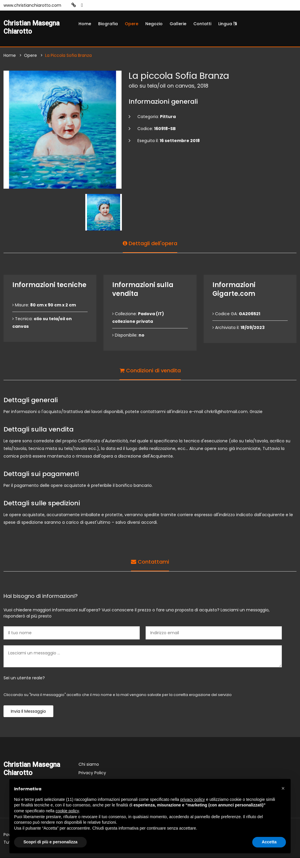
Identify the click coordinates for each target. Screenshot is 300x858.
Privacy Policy (92, 773)
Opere (131, 24)
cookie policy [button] (67, 810)
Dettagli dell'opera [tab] (150, 243)
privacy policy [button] (192, 799)
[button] (283, 788)
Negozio (154, 24)
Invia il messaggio (28, 711)
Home (85, 24)
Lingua (227, 24)
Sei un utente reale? (24, 678)
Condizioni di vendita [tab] (150, 370)
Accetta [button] (269, 842)
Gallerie (178, 24)
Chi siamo (89, 764)
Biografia (108, 24)
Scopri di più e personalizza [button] (50, 842)
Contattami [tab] (150, 561)
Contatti (202, 24)
